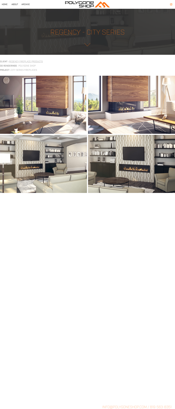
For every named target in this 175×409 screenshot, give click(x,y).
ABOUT (14, 4)
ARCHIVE (25, 4)
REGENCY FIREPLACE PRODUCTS (26, 61)
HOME (5, 4)
